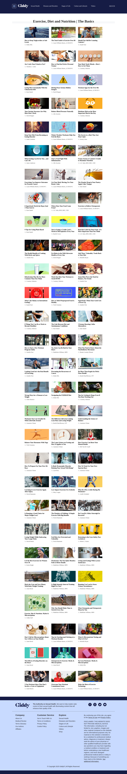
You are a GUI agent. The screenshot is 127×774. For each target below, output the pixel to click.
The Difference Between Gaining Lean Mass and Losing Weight (62, 419)
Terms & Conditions (44, 721)
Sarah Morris (30, 688)
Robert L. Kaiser (84, 541)
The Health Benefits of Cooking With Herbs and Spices (35, 254)
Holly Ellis (29, 45)
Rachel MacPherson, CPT (87, 376)
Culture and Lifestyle (66, 726)
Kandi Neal (83, 45)
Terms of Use (92, 717)
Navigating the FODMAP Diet (61, 395)
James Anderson (31, 163)
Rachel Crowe (57, 234)
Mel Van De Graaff (85, 447)
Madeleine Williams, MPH (60, 352)
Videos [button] (93, 6)
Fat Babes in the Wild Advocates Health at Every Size (62, 254)
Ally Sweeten (56, 114)
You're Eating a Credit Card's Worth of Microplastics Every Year (62, 230)
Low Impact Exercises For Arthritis (63, 490)
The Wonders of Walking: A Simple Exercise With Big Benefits (63, 514)
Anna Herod (29, 588)
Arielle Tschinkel (84, 494)
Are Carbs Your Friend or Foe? (35, 64)
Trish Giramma (57, 305)
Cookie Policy (42, 726)
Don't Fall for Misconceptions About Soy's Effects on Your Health (37, 638)
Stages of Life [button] (66, 6)
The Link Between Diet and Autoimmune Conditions (60, 325)
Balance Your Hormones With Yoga (36, 442)
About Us (18, 718)
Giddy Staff (30, 618)
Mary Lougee (56, 492)
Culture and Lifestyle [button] (80, 6)
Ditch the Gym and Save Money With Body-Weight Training (35, 585)
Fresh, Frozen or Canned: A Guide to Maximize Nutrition (89, 159)
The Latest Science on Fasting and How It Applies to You (62, 443)
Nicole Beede (30, 541)
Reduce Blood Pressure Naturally (62, 111)
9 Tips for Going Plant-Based (34, 229)
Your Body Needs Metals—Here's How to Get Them (89, 65)
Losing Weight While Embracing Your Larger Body (35, 538)
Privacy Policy (42, 724)
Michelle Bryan (84, 257)
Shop (61, 732)
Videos (61, 729)
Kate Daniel (30, 92)
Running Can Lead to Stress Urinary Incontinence (87, 585)
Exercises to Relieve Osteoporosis (89, 206)
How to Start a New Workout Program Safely (34, 349)
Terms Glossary (20, 724)
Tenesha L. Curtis (31, 66)
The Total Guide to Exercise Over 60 (63, 40)
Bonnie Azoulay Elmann (86, 352)
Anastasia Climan (31, 423)
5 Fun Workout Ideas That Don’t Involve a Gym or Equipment (35, 685)
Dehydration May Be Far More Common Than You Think (35, 278)
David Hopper (57, 92)
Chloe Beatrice (30, 399)
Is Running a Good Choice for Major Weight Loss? (34, 514)
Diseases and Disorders (67, 721)
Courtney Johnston (85, 68)
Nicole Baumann (31, 494)
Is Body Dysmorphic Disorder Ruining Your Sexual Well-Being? (62, 467)
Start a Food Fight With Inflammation (59, 159)
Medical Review (20, 721)
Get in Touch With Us (44, 718)
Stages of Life (63, 724)
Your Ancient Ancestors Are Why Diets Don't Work (35, 112)
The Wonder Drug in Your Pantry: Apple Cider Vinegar (89, 183)
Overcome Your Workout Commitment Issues (59, 685)
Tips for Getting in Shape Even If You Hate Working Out (89, 396)
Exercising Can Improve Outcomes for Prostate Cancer (36, 183)
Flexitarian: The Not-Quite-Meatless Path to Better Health (63, 561)
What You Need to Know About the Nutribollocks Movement (89, 349)
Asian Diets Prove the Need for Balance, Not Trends (88, 278)
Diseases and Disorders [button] (50, 6)
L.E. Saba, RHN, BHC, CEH (87, 163)
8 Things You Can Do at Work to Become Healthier (35, 325)
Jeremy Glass (83, 139)
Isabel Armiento (31, 139)
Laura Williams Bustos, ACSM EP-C (63, 43)
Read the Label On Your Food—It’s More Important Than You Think (90, 230)
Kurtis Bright (30, 565)
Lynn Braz (56, 470)
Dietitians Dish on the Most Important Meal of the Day (87, 112)
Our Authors (19, 726)
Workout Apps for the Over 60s (88, 88)
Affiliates (18, 729)
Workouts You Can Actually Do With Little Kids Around (35, 419)
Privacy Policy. (106, 717)
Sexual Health (63, 718)
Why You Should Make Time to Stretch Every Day (61, 609)
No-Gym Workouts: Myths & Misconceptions (87, 661)
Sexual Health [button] (35, 6)
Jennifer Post (30, 257)
